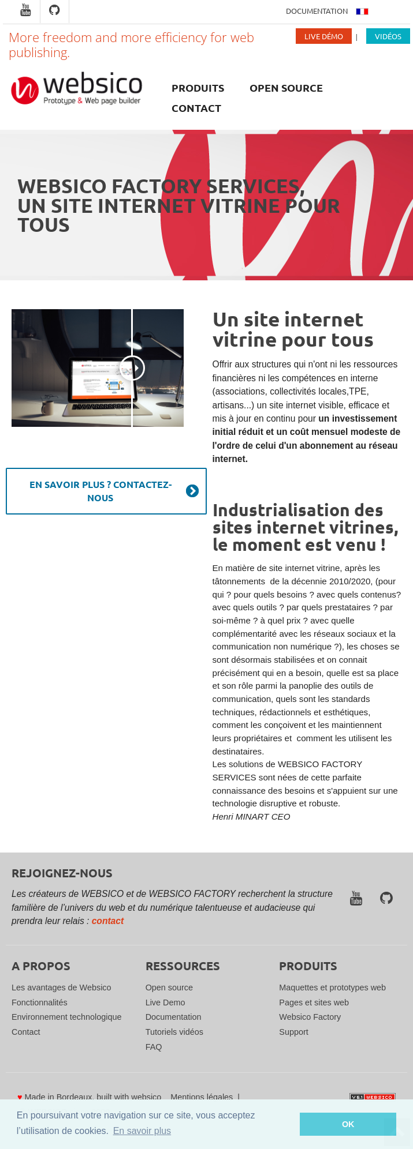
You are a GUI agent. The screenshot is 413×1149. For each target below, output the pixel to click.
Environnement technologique (66, 1017)
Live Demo (165, 1002)
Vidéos (388, 36)
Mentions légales (201, 1097)
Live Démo (323, 36)
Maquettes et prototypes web (332, 987)
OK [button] (348, 1124)
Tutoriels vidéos (174, 1032)
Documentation (317, 11)
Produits (198, 87)
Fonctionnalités (40, 1002)
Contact (196, 107)
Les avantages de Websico (61, 987)
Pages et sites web (314, 1002)
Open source (286, 87)
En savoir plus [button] (142, 1131)
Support (293, 1032)
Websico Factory (310, 1017)
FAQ (154, 1047)
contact (108, 921)
